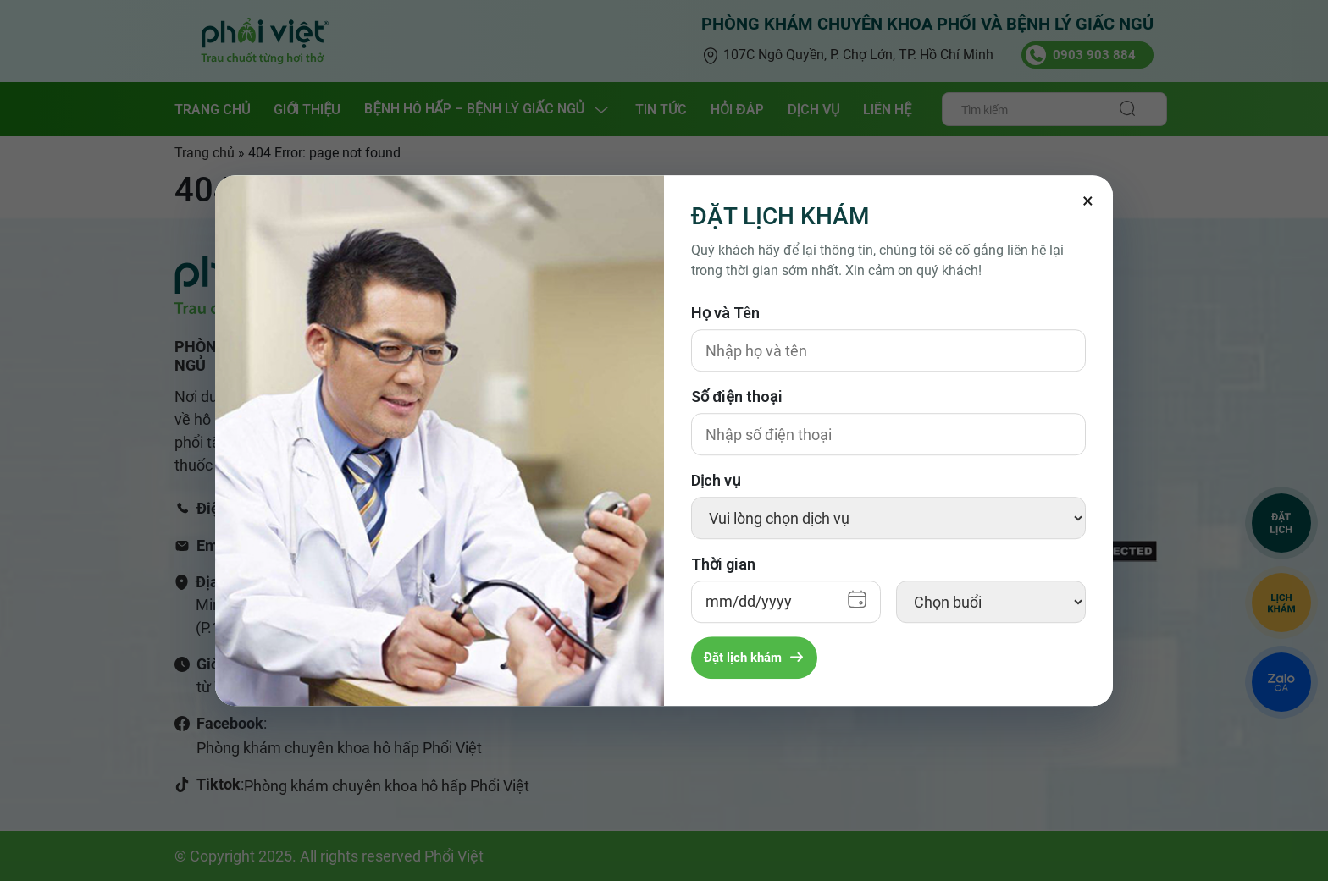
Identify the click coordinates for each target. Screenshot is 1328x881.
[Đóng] (1087, 200)
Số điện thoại (737, 396)
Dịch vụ (715, 480)
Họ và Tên (725, 313)
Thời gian (723, 564)
